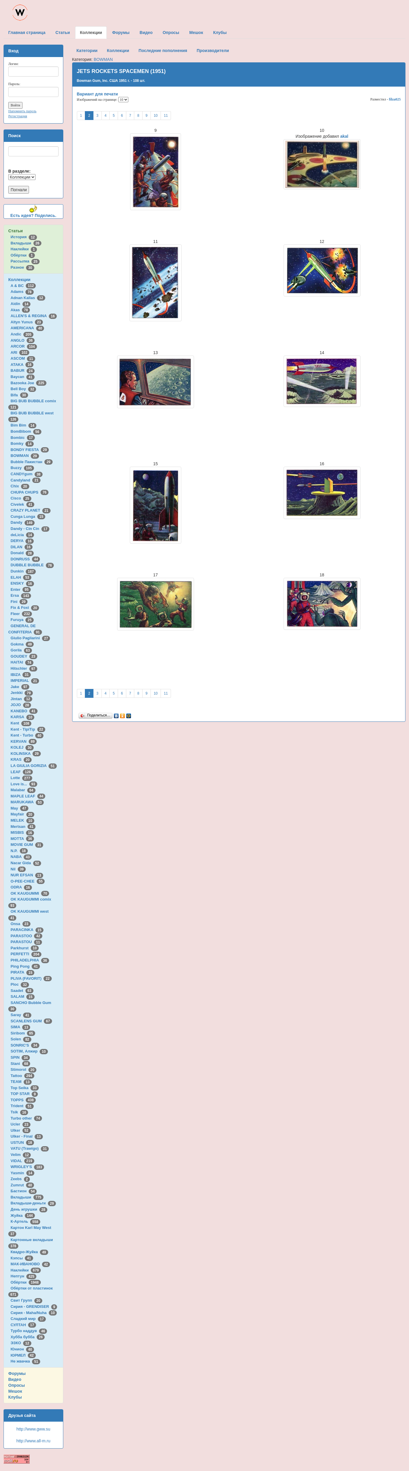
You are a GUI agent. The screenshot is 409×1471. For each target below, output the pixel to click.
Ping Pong (25, 966)
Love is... (24, 784)
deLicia (22, 535)
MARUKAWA (27, 802)
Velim (21, 1154)
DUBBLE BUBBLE (32, 565)
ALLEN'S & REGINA (34, 316)
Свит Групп (27, 1300)
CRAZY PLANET (31, 510)
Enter (21, 589)
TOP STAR (24, 1094)
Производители (213, 50)
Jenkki (22, 692)
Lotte (21, 778)
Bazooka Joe (28, 383)
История (24, 237)
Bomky (22, 443)
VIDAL (22, 1161)
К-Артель (26, 1221)
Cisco (21, 498)
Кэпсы (22, 1258)
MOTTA (22, 838)
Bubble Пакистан (32, 462)
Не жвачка (25, 1361)
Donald (22, 553)
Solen (21, 1039)
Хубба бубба (28, 1337)
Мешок (15, 1391)
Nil (18, 869)
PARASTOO (26, 936)
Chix (20, 486)
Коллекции (19, 279)
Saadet (22, 990)
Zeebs (20, 1179)
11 (166, 115)
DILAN (22, 547)
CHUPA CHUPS (30, 492)
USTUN (22, 1142)
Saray (21, 1015)
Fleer (21, 614)
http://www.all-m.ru (33, 1440)
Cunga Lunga (28, 516)
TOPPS (23, 1100)
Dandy (23, 522)
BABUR (23, 370)
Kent (21, 723)
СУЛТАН (23, 1325)
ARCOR (24, 346)
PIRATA (23, 972)
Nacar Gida (26, 863)
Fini (19, 601)
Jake (20, 687)
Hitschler (24, 668)
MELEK (22, 820)
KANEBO (24, 711)
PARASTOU (26, 942)
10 (156, 115)
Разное (22, 267)
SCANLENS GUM (31, 1021)
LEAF (22, 772)
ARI (20, 352)
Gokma (22, 644)
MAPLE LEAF (28, 796)
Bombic (23, 437)
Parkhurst (25, 948)
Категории (87, 50)
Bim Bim (23, 425)
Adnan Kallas (28, 298)
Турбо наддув (29, 1331)
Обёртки (23, 255)
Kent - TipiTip (28, 729)
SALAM (23, 996)
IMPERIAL (25, 680)
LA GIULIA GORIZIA (34, 765)
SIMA (20, 1027)
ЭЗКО (21, 1343)
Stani (20, 1063)
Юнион (22, 1349)
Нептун (24, 1276)
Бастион (24, 1191)
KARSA (22, 717)
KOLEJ (22, 747)
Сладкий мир (28, 1318)
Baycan (23, 376)
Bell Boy (23, 389)
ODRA (21, 887)
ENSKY (22, 583)
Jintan (21, 699)
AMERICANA (27, 328)
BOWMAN (25, 455)
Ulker (20, 1130)
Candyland (26, 480)
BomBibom (26, 431)
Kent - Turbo (27, 735)
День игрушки (29, 1209)
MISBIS (22, 832)
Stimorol (23, 1069)
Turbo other (26, 1118)
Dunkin (23, 571)
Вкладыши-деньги (33, 1203)
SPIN (20, 1057)
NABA (21, 856)
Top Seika (25, 1088)
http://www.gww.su (33, 1429)
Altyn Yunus (27, 322)
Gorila (21, 650)
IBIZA (21, 674)
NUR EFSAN (27, 875)
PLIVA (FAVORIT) (31, 978)
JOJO (21, 705)
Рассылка (25, 261)
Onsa (20, 924)
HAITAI (22, 662)
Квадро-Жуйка (29, 1252)
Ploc (20, 984)
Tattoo (22, 1075)
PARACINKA (27, 929)
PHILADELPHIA (30, 960)
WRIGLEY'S (27, 1167)
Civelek (22, 504)
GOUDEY (24, 656)
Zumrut (22, 1185)
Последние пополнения (163, 50)
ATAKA (22, 364)
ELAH (21, 577)
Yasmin (22, 1173)
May (19, 808)
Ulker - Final (27, 1136)
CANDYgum (27, 474)
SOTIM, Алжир (29, 1051)
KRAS (21, 759)
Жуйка (23, 1215)
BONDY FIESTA (30, 449)
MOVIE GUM (27, 844)
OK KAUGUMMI (30, 893)
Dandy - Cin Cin (30, 528)
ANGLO (23, 340)
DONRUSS (25, 559)
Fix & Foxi (25, 607)
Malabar (23, 790)
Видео (14, 1379)
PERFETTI (26, 954)
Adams (22, 291)
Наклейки (24, 249)
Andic (22, 334)
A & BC (23, 285)
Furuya (22, 619)
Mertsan (23, 826)
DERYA (22, 541)
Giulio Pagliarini (30, 638)
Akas (20, 310)
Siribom (23, 1033)
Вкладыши (26, 243)
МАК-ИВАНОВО (30, 1264)
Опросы (16, 1385)
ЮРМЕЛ (23, 1355)
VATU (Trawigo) (30, 1148)
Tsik (19, 1112)
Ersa (21, 595)
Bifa (19, 395)
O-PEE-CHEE (28, 881)
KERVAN (24, 741)
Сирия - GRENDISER (34, 1306)
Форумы (17, 1373)
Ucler (20, 1124)
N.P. (19, 851)
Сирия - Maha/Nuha (34, 1313)
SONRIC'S (25, 1045)
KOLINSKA (26, 753)
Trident (22, 1106)
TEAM (21, 1081)
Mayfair (22, 814)
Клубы (15, 1397)
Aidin (20, 303)
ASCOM (23, 358)
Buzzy (22, 468)
